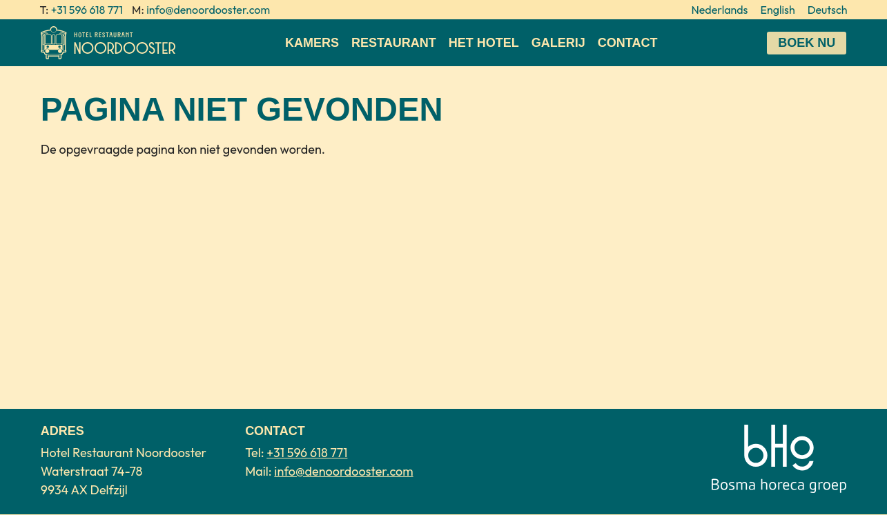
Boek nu (806, 43)
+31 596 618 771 (87, 10)
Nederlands (719, 10)
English (777, 10)
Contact (628, 43)
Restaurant (393, 43)
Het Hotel (484, 43)
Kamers (312, 43)
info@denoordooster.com (208, 10)
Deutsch (828, 10)
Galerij (558, 43)
